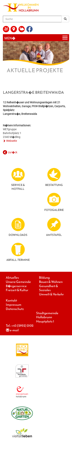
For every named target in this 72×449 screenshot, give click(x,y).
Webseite (11, 140)
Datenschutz (15, 309)
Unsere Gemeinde (18, 281)
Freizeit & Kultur (17, 290)
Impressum (13, 304)
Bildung (44, 277)
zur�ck (12, 152)
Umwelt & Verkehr (51, 294)
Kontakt (11, 300)
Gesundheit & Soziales (48, 288)
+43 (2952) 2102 (22, 325)
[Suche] (32, 19)
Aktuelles (12, 277)
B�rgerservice (16, 286)
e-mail (14, 330)
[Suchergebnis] (65, 19)
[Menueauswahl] (36, 37)
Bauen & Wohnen (51, 281)
